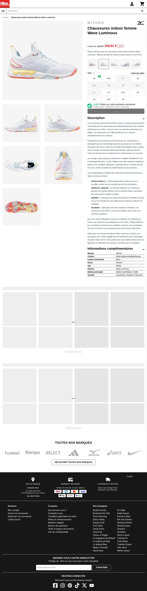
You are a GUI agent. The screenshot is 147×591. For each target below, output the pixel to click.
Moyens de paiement (58, 526)
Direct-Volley (99, 519)
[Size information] (94, 73)
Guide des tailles (137, 73)
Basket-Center (99, 510)
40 (123, 85)
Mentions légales (56, 523)
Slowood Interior (124, 523)
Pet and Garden (124, 519)
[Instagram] (62, 586)
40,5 (137, 85)
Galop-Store (98, 529)
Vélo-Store (122, 547)
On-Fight (121, 510)
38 (138, 78)
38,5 (94, 85)
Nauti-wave (98, 551)
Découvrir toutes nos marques (73, 462)
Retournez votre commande (107, 490)
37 (123, 78)
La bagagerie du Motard (104, 538)
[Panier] (142, 3)
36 (97, 77)
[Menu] (3, 11)
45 (123, 99)
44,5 (108, 99)
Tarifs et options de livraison (61, 529)
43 (138, 92)
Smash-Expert (123, 526)
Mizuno (116, 23)
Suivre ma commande (18, 513)
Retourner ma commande (19, 516)
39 (109, 85)
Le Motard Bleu (100, 544)
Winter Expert (123, 551)
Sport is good (123, 535)
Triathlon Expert (124, 544)
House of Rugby (100, 535)
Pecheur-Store (124, 516)
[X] (84, 586)
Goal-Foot (97, 532)
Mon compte (13, 510)
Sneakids (121, 532)
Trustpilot (129, 476)
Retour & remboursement (60, 519)
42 (109, 92)
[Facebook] (55, 586)
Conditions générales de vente (62, 516)
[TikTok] (77, 586)
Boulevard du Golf (101, 513)
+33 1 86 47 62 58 (33, 496)
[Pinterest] (69, 586)
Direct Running (100, 516)
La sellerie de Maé (101, 541)
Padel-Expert (123, 513)
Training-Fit (122, 538)
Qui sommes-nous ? (57, 510)
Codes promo (14, 519)
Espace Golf (98, 523)
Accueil (5, 17)
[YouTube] (91, 586)
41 (94, 92)
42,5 (123, 92)
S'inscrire (102, 567)
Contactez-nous (33, 488)
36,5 (108, 78)
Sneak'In (121, 529)
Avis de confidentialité (58, 532)
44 (94, 99)
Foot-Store (98, 526)
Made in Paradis (100, 547)
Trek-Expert (122, 541)
